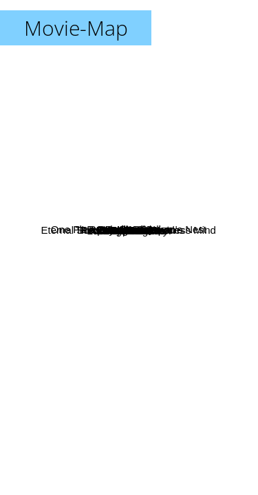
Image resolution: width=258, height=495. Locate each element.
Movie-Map (76, 28)
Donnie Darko (92, 308)
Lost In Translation (167, 272)
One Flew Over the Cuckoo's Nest (165, 203)
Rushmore (160, 173)
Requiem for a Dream (117, 398)
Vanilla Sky (63, 234)
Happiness (52, 189)
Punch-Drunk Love (172, 112)
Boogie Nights (138, 138)
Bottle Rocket (178, 158)
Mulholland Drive (128, 371)
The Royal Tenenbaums (154, 185)
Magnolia (129, 230)
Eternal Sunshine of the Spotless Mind (119, 284)
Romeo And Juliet (140, 57)
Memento (91, 381)
